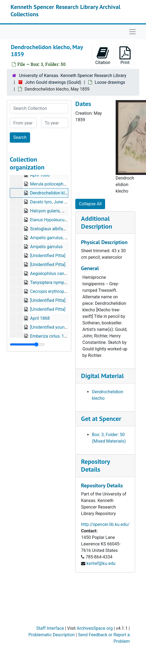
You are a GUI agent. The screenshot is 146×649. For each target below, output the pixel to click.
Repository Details (95, 465)
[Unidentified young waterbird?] (59, 327)
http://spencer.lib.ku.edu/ (105, 524)
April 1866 (40, 175)
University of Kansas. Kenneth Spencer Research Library (72, 75)
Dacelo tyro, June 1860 (52, 201)
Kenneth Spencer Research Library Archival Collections (65, 10)
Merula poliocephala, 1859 (55, 184)
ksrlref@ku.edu (100, 563)
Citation (102, 55)
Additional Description (96, 222)
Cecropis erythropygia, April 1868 (61, 291)
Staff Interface (50, 628)
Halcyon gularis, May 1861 (55, 210)
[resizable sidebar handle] (27, 344)
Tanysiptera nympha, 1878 (55, 282)
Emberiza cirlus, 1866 (50, 336)
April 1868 (40, 318)
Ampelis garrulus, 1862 (52, 237)
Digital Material (102, 376)
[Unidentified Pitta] (47, 255)
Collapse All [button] (90, 203)
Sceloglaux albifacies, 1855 (56, 228)
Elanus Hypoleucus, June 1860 (59, 219)
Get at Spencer (101, 418)
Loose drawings (110, 82)
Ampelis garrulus (46, 246)
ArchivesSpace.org (95, 628)
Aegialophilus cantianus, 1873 (59, 273)
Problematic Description (51, 634)
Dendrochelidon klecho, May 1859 (62, 193)
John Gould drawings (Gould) (53, 82)
